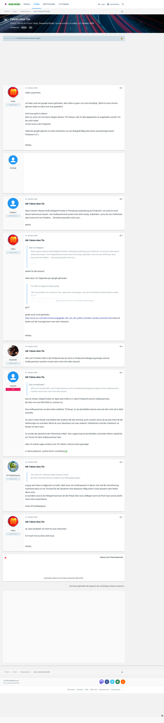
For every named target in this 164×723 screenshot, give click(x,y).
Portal (27, 4)
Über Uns (93, 689)
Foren (36, 4)
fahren (24, 27)
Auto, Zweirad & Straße (43, 23)
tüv (30, 27)
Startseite (71, 689)
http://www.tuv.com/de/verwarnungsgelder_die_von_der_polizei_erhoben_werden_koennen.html (69, 318)
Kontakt (80, 689)
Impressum (115, 689)
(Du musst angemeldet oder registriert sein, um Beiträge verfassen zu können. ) (97, 586)
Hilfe (86, 689)
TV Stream (64, 4)
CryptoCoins (49, 4)
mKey (74, 23)
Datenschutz (104, 689)
